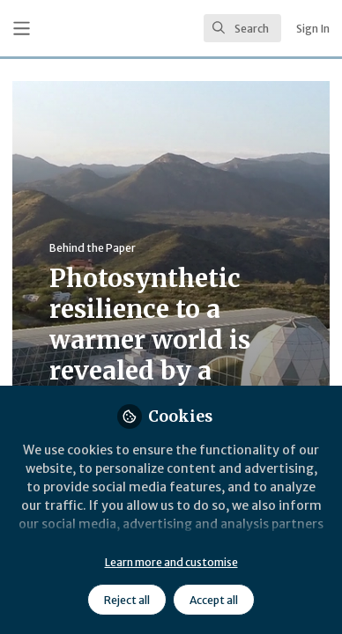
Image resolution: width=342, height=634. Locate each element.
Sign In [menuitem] (313, 28)
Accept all (214, 600)
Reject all (127, 600)
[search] (242, 28)
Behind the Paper (92, 247)
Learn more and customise (171, 562)
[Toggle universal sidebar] (21, 28)
